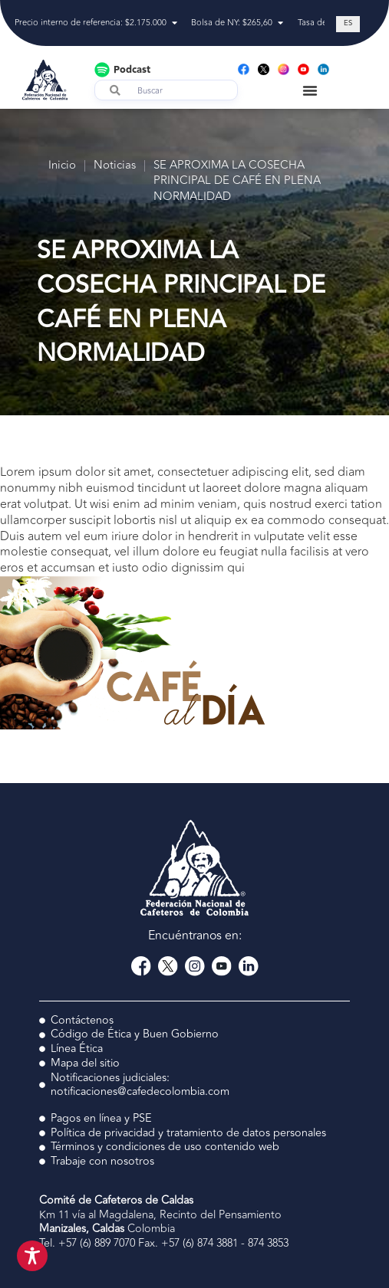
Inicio (62, 166)
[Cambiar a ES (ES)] (348, 24)
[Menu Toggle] (310, 90)
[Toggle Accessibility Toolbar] (32, 1256)
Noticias (115, 166)
